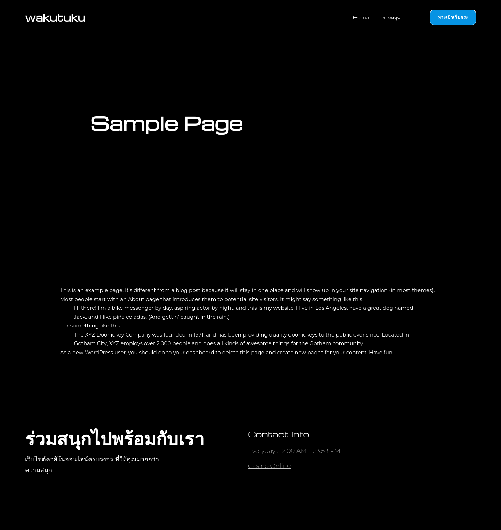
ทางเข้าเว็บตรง (453, 17)
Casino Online (269, 466)
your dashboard (193, 352)
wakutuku (55, 17)
